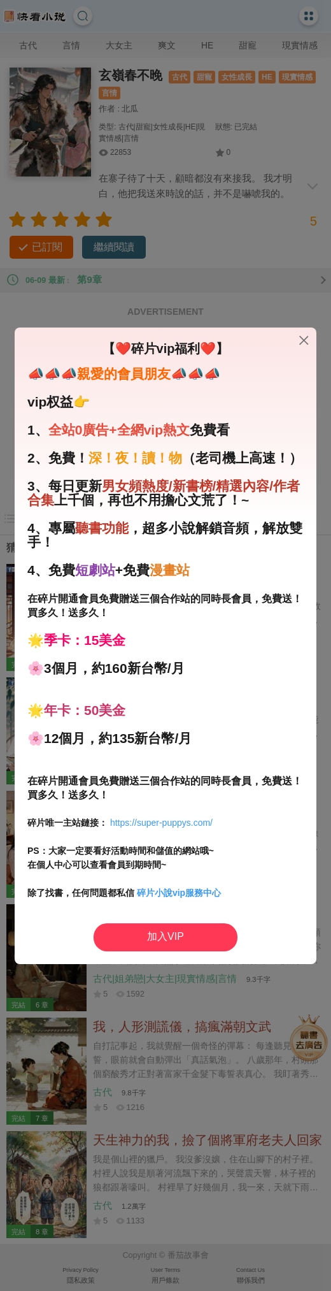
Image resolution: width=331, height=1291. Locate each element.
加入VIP (165, 936)
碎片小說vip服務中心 (179, 893)
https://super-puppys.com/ (161, 823)
